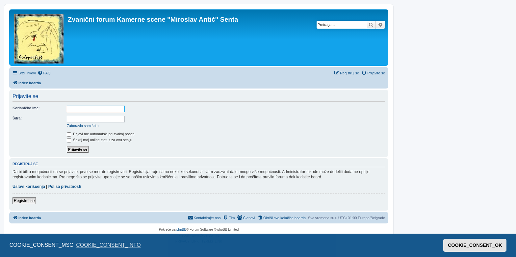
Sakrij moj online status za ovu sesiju (99, 140)
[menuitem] (44, 73)
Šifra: (17, 118)
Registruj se (24, 200)
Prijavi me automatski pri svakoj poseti (101, 134)
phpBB (181, 229)
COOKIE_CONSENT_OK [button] (475, 245)
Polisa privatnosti (64, 186)
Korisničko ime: (26, 108)
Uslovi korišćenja (29, 186)
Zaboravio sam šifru (83, 126)
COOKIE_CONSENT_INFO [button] (108, 245)
